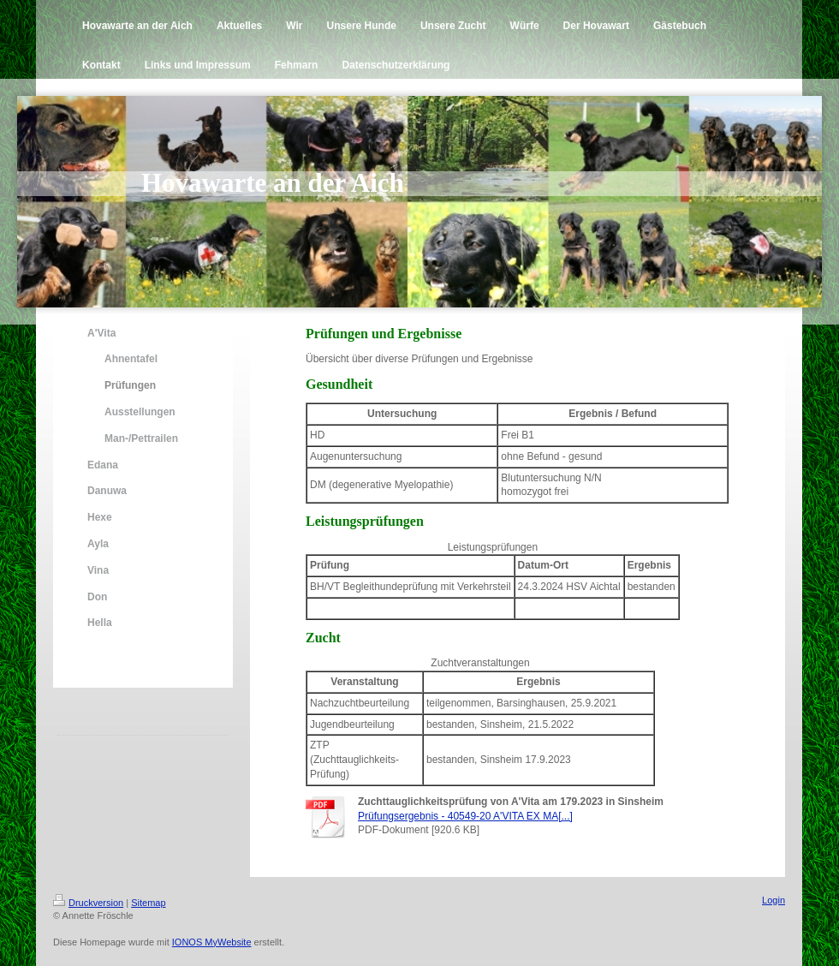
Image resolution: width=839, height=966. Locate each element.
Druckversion (88, 902)
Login (773, 900)
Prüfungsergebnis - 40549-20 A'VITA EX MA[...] (465, 816)
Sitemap (148, 902)
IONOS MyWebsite (212, 942)
